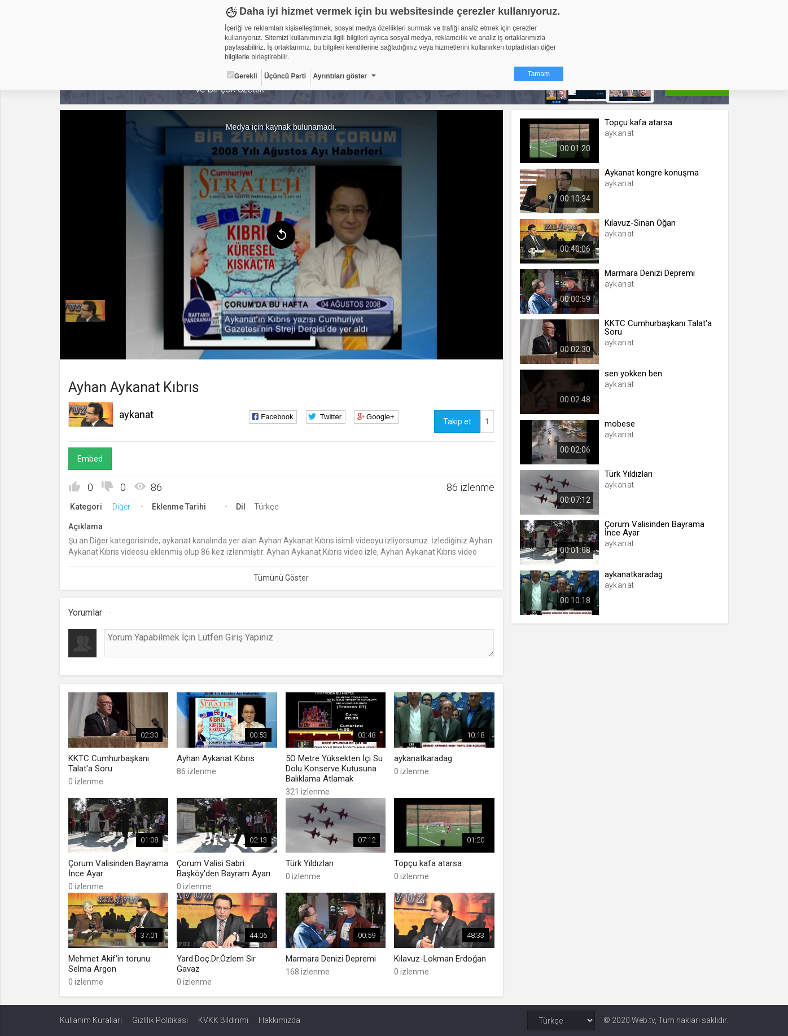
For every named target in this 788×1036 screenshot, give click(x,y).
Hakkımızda (279, 1020)
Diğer (121, 506)
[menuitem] (85, 311)
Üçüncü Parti (285, 76)
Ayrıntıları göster (340, 76)
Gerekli (242, 75)
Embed (90, 458)
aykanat (136, 414)
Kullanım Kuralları (91, 1020)
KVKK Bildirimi (223, 1020)
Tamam (539, 74)
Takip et (457, 421)
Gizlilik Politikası (160, 1020)
